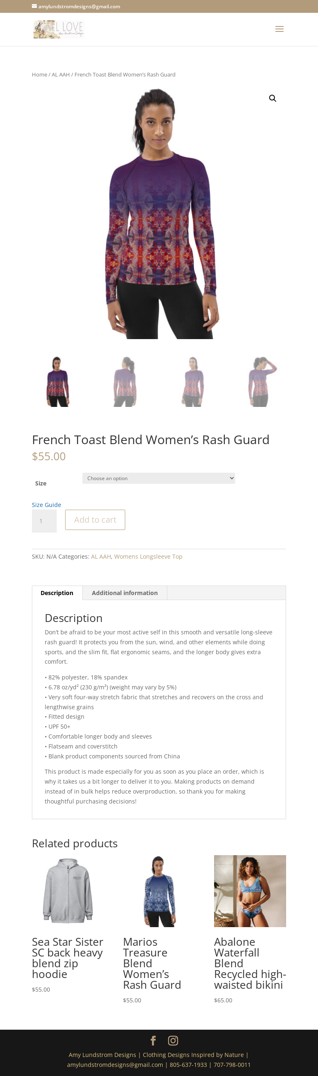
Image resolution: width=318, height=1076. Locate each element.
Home (39, 74)
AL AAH (61, 74)
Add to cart (95, 519)
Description (57, 593)
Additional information (125, 593)
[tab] (57, 593)
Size (40, 483)
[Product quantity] (44, 521)
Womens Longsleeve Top (148, 556)
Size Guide (46, 505)
